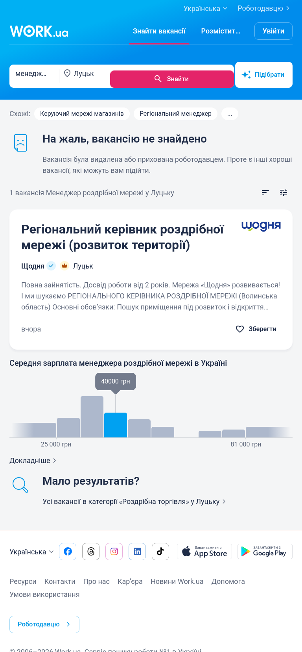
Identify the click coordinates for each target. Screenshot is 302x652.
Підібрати (261, 73)
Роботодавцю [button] (47, 612)
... (229, 107)
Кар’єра (130, 575)
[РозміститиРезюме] (222, 31)
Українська (32, 546)
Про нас (96, 575)
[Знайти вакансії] (159, 31)
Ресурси (23, 575)
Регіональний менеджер (176, 107)
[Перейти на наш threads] (90, 545)
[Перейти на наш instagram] (114, 545)
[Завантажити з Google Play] (265, 545)
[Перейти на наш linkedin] (137, 545)
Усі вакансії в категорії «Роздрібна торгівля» (135, 495)
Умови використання (44, 588)
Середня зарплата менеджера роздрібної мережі (118, 357)
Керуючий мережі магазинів (82, 107)
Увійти (274, 31)
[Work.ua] (38, 31)
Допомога (228, 575)
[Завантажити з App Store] (204, 545)
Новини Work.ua (177, 575)
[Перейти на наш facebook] (67, 545)
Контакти (60, 575)
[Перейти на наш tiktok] (160, 545)
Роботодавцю (265, 8)
